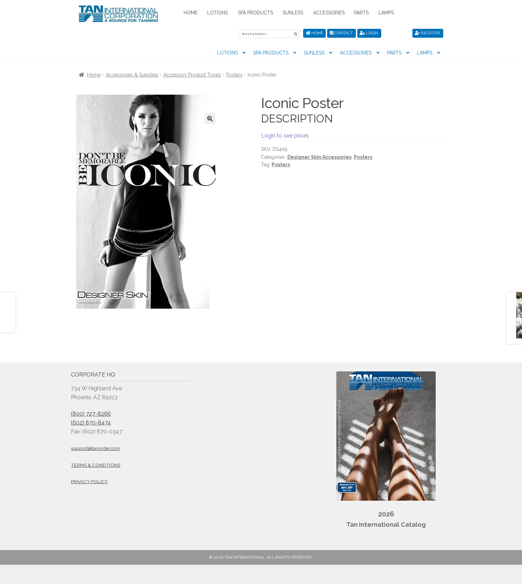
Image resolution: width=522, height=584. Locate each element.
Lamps (386, 12)
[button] (209, 117)
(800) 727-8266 (91, 412)
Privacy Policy (89, 480)
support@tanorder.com (95, 447)
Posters (234, 73)
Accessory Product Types (192, 73)
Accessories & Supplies (132, 73)
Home (191, 12)
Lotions (217, 12)
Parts (361, 12)
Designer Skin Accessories (319, 156)
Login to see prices (285, 134)
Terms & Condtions (95, 464)
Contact (341, 33)
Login (369, 33)
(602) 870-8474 (91, 421)
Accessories (329, 12)
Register (427, 33)
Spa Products (255, 12)
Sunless (293, 12)
